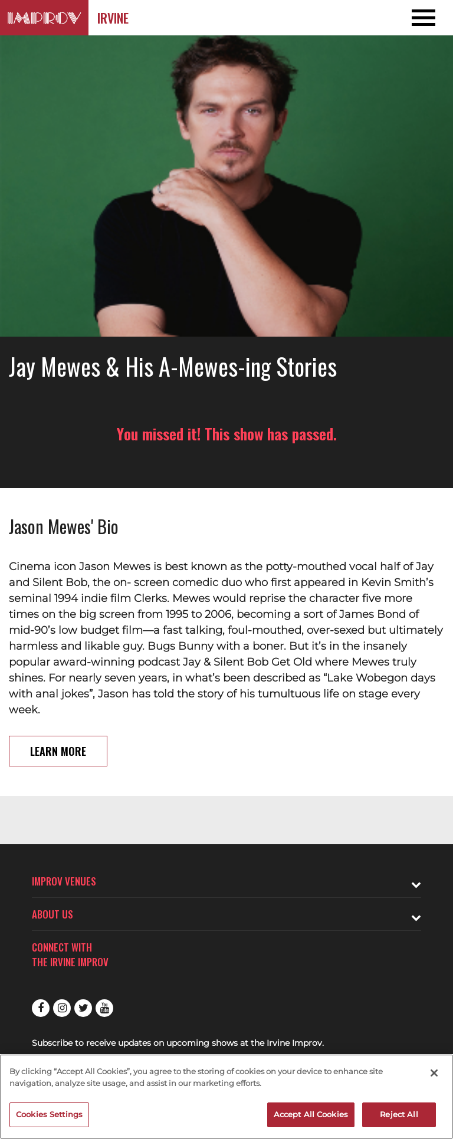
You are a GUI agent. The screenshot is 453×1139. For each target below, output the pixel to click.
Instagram (62, 1008)
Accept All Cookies (311, 1114)
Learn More (58, 751)
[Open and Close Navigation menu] (407, 17)
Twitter (83, 1008)
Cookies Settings (49, 1114)
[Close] (434, 1073)
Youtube (104, 1008)
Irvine (113, 17)
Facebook (41, 1008)
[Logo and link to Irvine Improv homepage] (44, 17)
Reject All (399, 1114)
